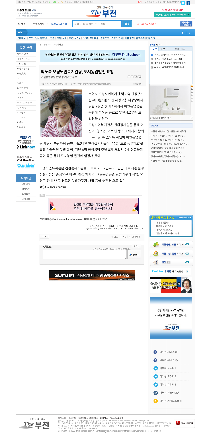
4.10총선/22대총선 (146, 24)
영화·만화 (104, 38)
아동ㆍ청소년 (23, 69)
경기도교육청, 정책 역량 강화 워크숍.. (168, 148)
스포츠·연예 (116, 38)
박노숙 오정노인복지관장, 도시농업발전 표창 (77, 72)
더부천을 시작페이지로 (84, 2)
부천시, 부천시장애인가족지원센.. (168, 67)
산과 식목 (21, 108)
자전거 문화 (22, 88)
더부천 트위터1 (167, 368)
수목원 (20, 98)
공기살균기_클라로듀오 (160, 118)
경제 (59, 38)
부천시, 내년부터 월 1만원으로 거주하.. (169, 131)
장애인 (20, 83)
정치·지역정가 (41, 38)
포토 (31, 38)
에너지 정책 (22, 54)
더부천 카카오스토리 (170, 401)
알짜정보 (26, 189)
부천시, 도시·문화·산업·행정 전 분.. (167, 161)
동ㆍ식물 (52, 2)
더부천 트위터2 (167, 376)
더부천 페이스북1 (169, 352)
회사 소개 (62, 418)
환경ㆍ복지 (180, 48)
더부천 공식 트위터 (164, 226)
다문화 (20, 122)
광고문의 (72, 418)
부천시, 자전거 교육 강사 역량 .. (167, 59)
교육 (71, 38)
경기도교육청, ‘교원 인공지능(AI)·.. (167, 152)
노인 (19, 78)
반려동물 (21, 127)
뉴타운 (158, 2)
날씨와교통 (149, 2)
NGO (85, 38)
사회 (64, 38)
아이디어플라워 (163, 223)
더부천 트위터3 (167, 384)
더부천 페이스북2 (164, 230)
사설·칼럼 (129, 38)
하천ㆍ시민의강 (24, 103)
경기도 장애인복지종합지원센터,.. (168, 55)
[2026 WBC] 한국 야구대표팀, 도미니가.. (170, 144)
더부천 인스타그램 (169, 393)
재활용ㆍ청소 (23, 59)
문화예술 (94, 38)
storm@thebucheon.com (100, 84)
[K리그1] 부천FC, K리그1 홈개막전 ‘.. (168, 136)
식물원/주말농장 (24, 93)
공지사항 (26, 184)
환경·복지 (140, 38)
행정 (52, 38)
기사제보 (68, 2)
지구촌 (166, 2)
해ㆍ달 (60, 2)
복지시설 (22, 64)
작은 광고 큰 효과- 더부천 (168, 233)
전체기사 (22, 38)
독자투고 (26, 194)
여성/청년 (21, 73)
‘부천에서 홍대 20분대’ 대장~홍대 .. (167, 140)
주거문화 (21, 113)
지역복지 (21, 117)
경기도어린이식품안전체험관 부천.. (169, 63)
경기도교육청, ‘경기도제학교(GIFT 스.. (168, 156)
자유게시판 (175, 2)
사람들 (77, 38)
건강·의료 (150, 38)
